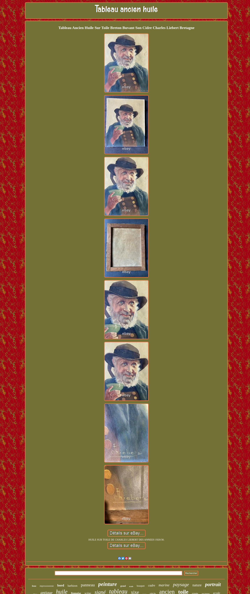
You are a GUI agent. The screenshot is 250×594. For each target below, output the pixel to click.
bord (60, 585)
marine (164, 585)
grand (123, 586)
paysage (181, 584)
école (131, 586)
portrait (213, 584)
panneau (88, 585)
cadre (151, 585)
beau (34, 586)
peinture (107, 584)
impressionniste (47, 586)
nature (197, 585)
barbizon (72, 585)
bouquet (141, 586)
